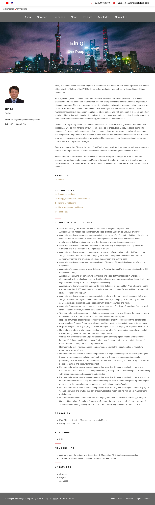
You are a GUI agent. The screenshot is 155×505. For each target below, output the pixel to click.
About (28, 17)
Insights (87, 17)
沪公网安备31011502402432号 (62, 499)
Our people (59, 17)
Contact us (121, 17)
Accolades (104, 17)
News (74, 17)
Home (112, 499)
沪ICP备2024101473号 (39, 499)
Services (42, 17)
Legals (138, 499)
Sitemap (147, 499)
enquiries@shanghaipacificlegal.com (132, 3)
